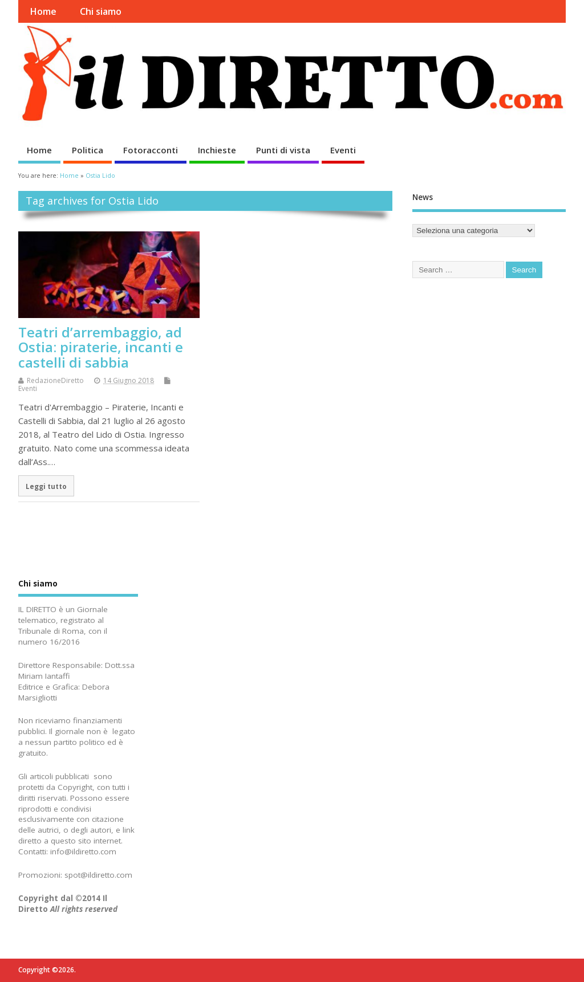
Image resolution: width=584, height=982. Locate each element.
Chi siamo (100, 11)
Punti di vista (283, 150)
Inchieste (217, 150)
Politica (87, 150)
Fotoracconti (150, 150)
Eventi (343, 150)
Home (43, 11)
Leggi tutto (46, 486)
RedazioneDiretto (55, 380)
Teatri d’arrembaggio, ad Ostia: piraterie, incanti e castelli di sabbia (100, 347)
